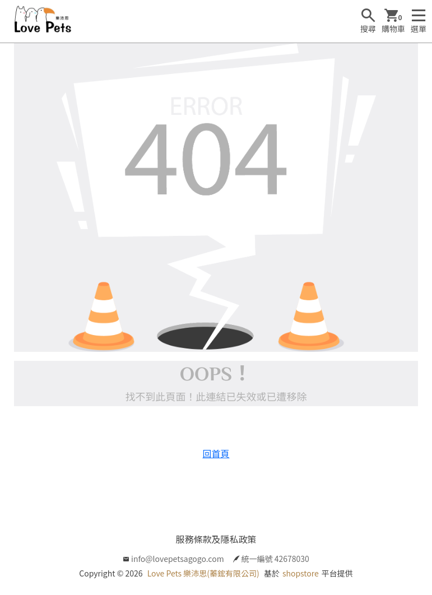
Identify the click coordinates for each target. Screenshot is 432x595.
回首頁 (215, 453)
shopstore (300, 573)
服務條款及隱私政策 (215, 539)
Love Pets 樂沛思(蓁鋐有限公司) (203, 573)
